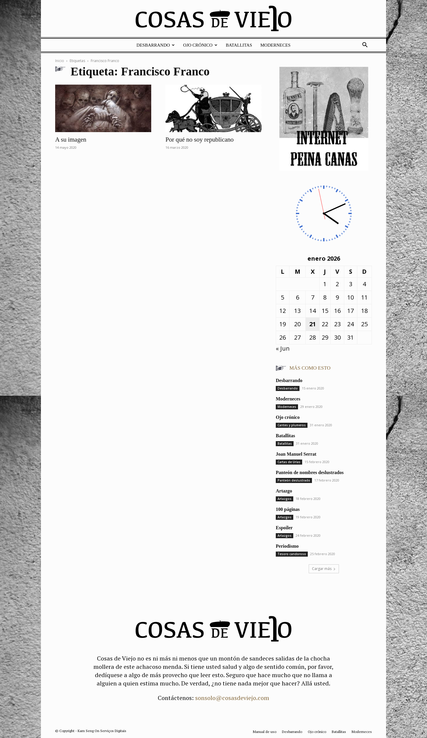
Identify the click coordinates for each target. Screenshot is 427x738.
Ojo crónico (200, 45)
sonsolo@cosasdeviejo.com (232, 698)
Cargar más (324, 568)
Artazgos (284, 499)
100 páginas (287, 509)
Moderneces (275, 45)
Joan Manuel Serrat (296, 454)
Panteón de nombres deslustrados (310, 472)
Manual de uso (264, 731)
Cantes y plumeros (292, 425)
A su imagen (70, 139)
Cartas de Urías (289, 462)
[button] (365, 45)
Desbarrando (155, 45)
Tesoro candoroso (292, 554)
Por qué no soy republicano (199, 139)
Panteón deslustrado (294, 480)
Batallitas (239, 45)
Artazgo (284, 490)
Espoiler (284, 527)
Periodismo (287, 546)
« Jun (283, 348)
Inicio (59, 60)
